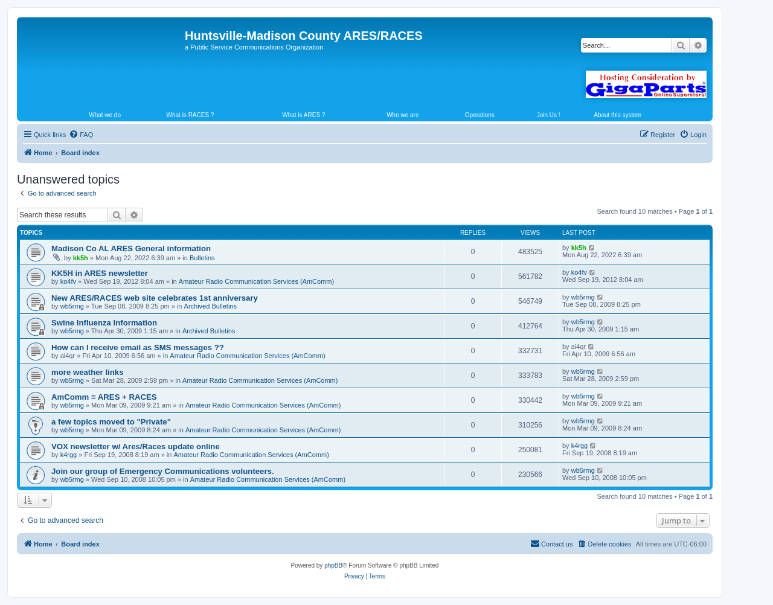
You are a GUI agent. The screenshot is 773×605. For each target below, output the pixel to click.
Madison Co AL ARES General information (131, 248)
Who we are (402, 115)
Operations (480, 115)
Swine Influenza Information (104, 322)
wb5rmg (72, 306)
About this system (617, 115)
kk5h (80, 257)
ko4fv (68, 281)
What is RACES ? (190, 115)
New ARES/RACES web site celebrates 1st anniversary (154, 297)
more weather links (87, 372)
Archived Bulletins (210, 306)
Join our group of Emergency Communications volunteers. (162, 471)
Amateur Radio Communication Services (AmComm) (256, 281)
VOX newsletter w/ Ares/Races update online (135, 446)
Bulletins (202, 257)
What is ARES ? (303, 115)
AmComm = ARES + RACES (104, 397)
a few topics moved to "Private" (111, 421)
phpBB (333, 565)
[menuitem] (81, 134)
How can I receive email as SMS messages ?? (137, 347)
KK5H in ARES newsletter (99, 273)
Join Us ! (548, 115)
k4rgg (68, 454)
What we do (105, 115)
